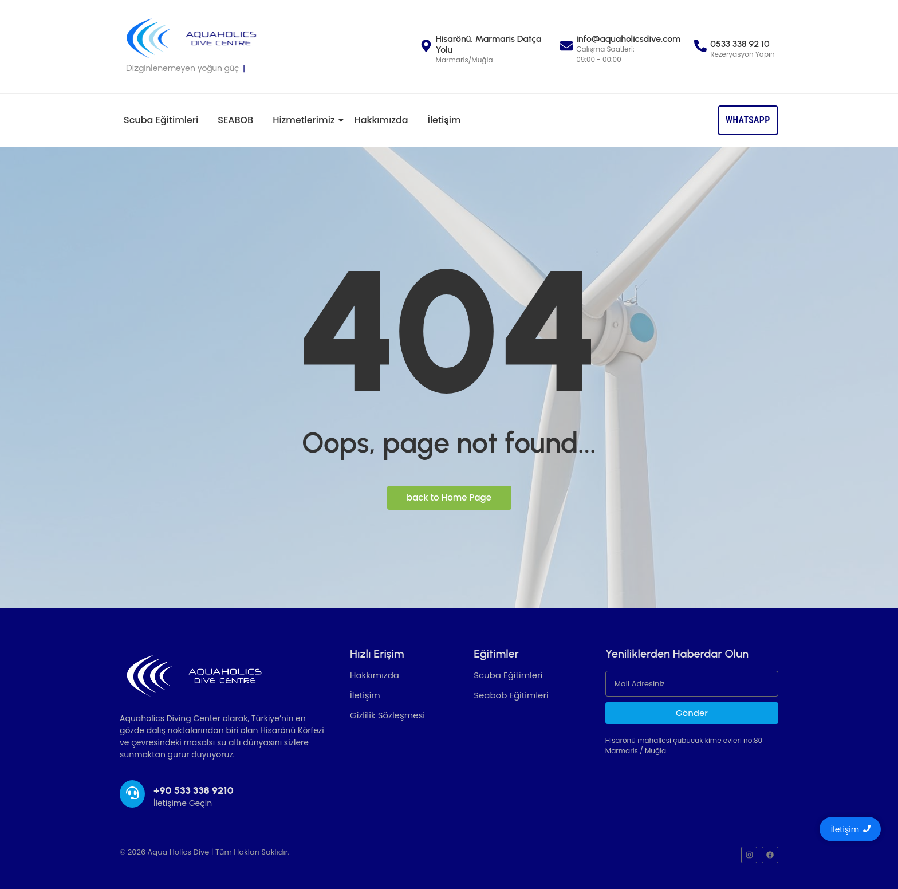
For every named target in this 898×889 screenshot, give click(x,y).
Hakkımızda (381, 120)
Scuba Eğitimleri (161, 120)
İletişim (444, 120)
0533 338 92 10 (739, 43)
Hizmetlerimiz (305, 120)
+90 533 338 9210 (193, 790)
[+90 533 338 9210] (132, 794)
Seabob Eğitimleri (511, 695)
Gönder (692, 713)
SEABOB (235, 120)
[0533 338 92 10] (700, 47)
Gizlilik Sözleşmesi (387, 715)
